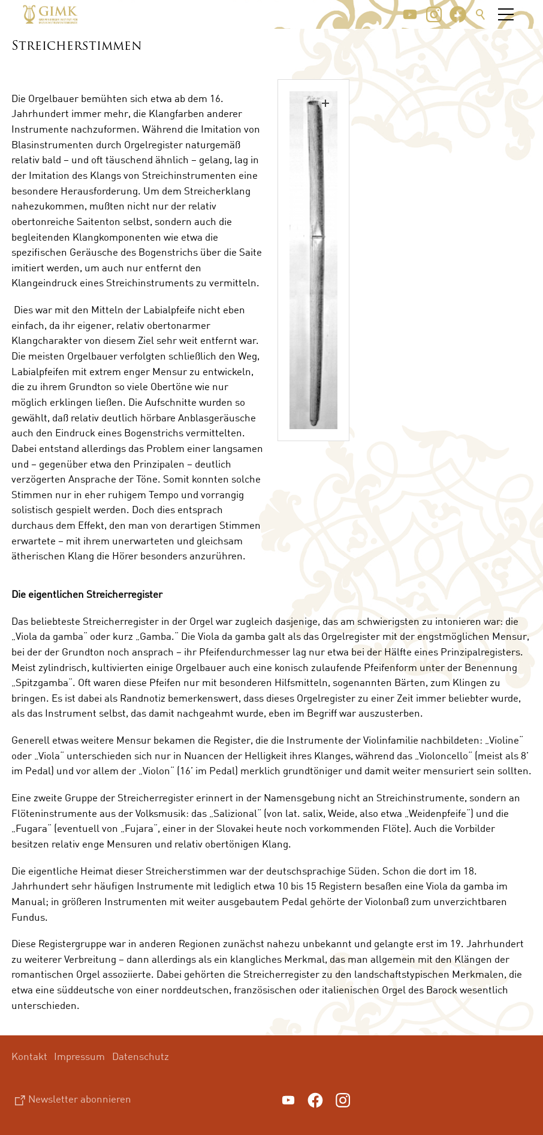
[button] (410, 14)
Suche (480, 14)
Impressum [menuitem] (79, 1056)
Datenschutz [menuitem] (140, 1056)
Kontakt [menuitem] (29, 1056)
